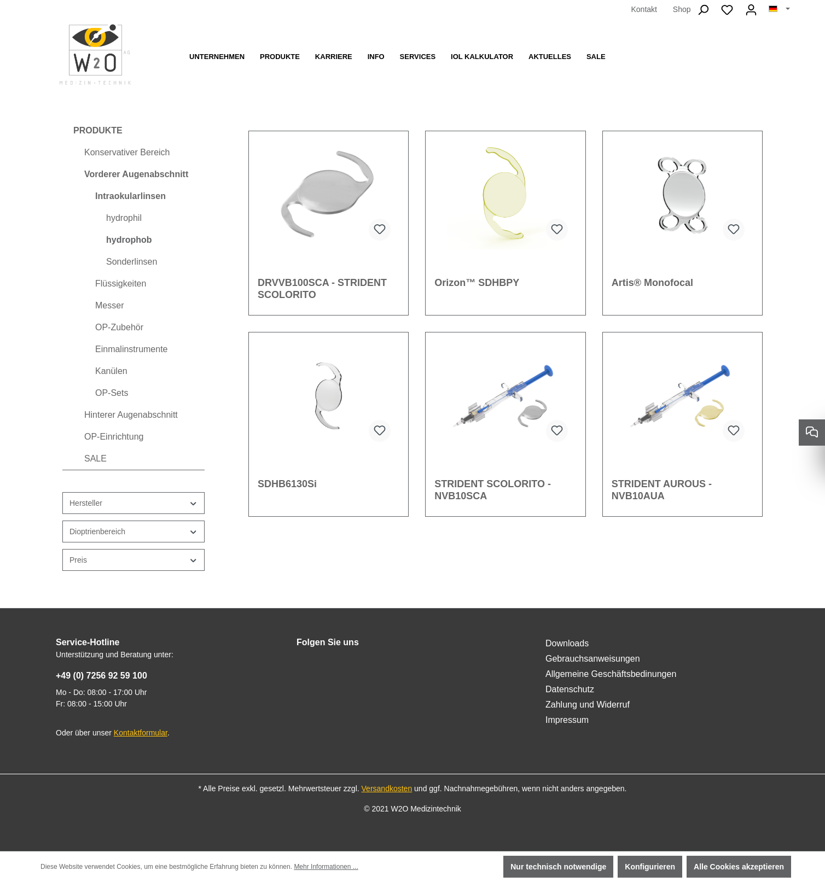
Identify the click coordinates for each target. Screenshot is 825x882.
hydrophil (124, 218)
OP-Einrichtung (114, 436)
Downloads (567, 643)
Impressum (567, 720)
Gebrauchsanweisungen (592, 658)
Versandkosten (387, 788)
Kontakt (643, 9)
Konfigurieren (650, 866)
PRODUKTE (98, 130)
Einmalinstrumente (131, 349)
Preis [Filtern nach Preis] (133, 560)
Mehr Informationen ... (326, 867)
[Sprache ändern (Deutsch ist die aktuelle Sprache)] (779, 9)
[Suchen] (703, 10)
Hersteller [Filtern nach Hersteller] (133, 503)
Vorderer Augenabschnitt (136, 174)
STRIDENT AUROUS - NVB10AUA (662, 489)
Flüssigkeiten (120, 283)
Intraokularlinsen (130, 196)
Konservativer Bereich (127, 152)
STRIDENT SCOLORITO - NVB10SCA (492, 489)
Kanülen (111, 371)
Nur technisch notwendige (558, 866)
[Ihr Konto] (751, 10)
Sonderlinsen (131, 261)
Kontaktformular (140, 732)
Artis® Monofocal (652, 282)
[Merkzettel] (727, 10)
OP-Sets (111, 393)
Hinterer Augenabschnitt (131, 414)
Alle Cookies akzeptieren (739, 866)
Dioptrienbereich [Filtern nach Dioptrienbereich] (133, 531)
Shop (682, 9)
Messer (109, 305)
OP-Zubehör (119, 327)
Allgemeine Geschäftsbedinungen (610, 674)
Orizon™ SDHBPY (476, 282)
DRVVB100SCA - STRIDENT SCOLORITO (322, 288)
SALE (95, 458)
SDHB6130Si (287, 483)
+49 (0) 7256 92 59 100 (101, 675)
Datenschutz (569, 689)
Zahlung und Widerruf (587, 704)
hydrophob (129, 239)
